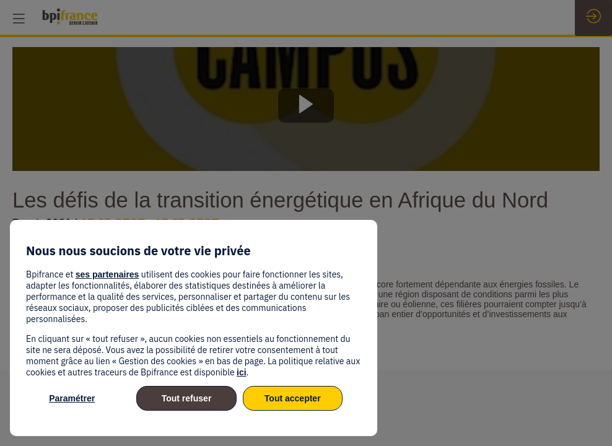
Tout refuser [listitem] (187, 398)
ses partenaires (107, 274)
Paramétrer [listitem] (72, 398)
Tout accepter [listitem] (292, 398)
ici (242, 372)
